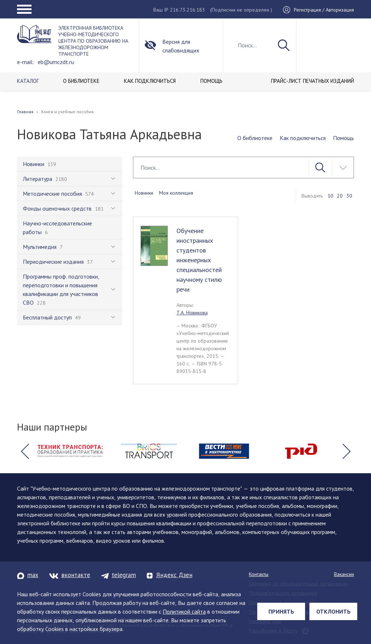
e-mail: (25, 61)
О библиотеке (254, 137)
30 (349, 195)
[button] (24, 451)
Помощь (343, 137)
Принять (281, 611)
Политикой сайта (184, 611)
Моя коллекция (176, 193)
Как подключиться (303, 137)
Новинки (144, 193)
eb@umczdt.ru (56, 61)
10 (330, 195)
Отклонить (333, 611)
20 (340, 195)
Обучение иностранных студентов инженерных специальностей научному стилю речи (199, 259)
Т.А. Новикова (192, 312)
